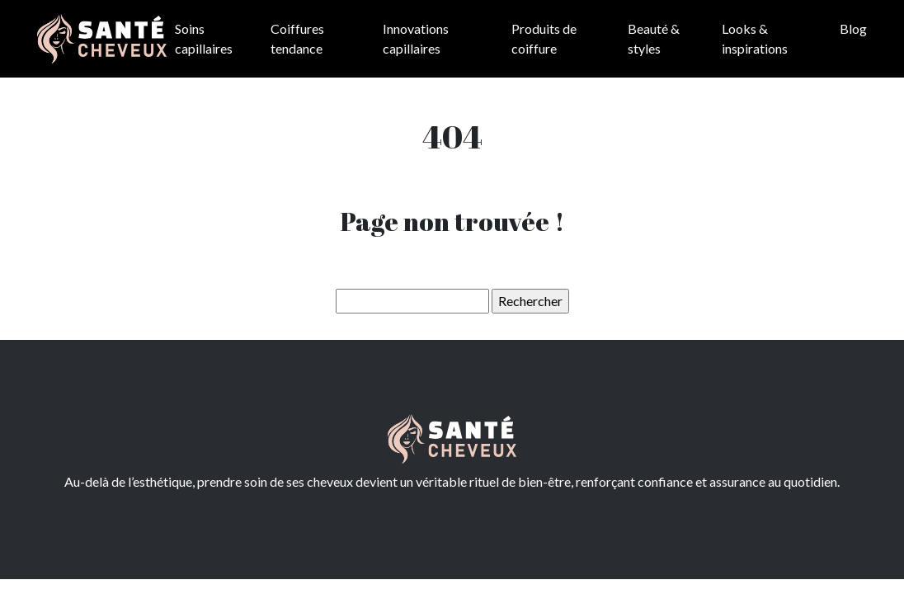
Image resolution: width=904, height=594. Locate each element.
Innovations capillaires (416, 38)
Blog (853, 28)
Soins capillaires (204, 38)
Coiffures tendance (297, 38)
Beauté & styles (654, 38)
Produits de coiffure (544, 38)
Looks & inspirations (755, 38)
